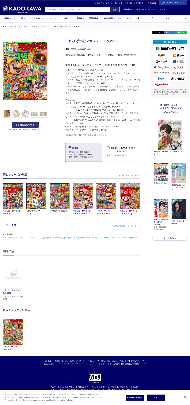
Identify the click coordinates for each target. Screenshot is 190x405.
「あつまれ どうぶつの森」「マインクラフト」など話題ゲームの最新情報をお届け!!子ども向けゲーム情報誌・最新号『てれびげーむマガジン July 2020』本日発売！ (70, 238)
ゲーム (153, 18)
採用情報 (64, 361)
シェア (170, 32)
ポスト (159, 32)
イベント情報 (158, 9)
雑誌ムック (124, 18)
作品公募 (153, 3)
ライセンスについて (91, 361)
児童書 (80, 18)
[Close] (185, 397)
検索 (115, 9)
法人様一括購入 (118, 361)
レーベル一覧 (126, 3)
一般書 (66, 18)
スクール (182, 18)
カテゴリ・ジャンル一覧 (107, 3)
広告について (75, 361)
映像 (139, 18)
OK (155, 398)
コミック (51, 18)
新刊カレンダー (142, 9)
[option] (14, 280)
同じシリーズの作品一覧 (128, 175)
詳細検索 (127, 9)
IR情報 (56, 361)
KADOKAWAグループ (135, 361)
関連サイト (140, 3)
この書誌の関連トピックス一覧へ (124, 226)
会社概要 (47, 361)
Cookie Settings (134, 398)
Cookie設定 (114, 364)
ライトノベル (36, 18)
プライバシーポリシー (84, 364)
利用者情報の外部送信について (133, 364)
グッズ (168, 18)
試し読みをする (25, 125)
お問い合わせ (67, 364)
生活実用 (109, 18)
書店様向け (105, 361)
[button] (49, 114)
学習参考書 (95, 18)
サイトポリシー (101, 364)
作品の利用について (52, 364)
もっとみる (168, 222)
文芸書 (7, 18)
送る (182, 32)
